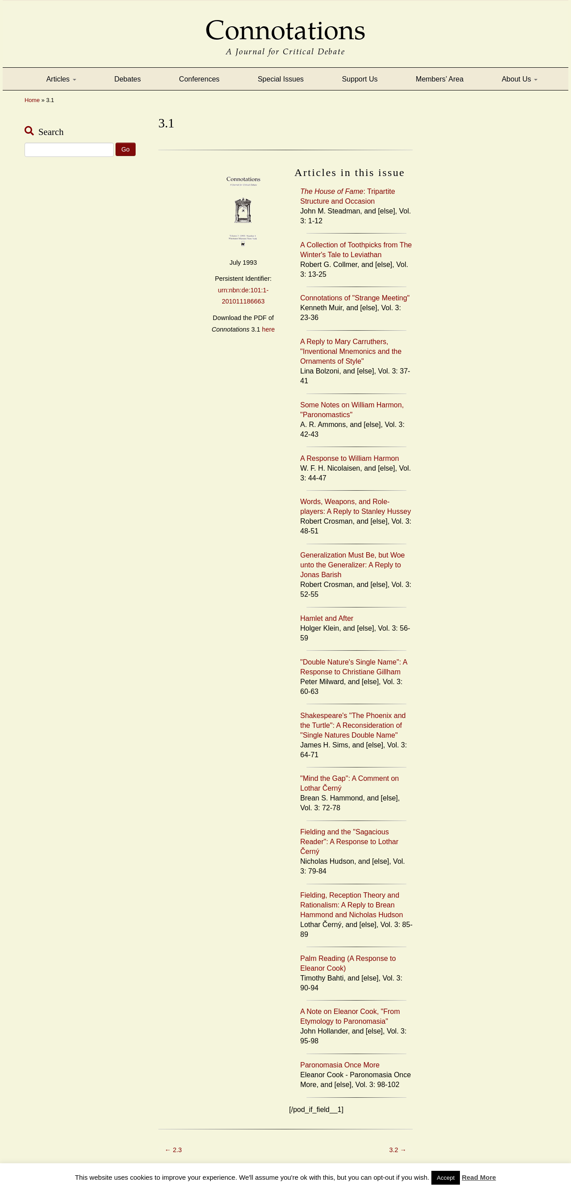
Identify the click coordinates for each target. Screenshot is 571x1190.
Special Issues (281, 79)
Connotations (285, 24)
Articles (61, 79)
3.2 (397, 1149)
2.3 (173, 1149)
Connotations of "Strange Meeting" (355, 298)
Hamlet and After (326, 618)
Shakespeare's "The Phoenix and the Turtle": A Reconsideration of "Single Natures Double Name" (352, 725)
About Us (520, 79)
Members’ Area (439, 79)
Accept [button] (446, 1177)
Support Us (359, 79)
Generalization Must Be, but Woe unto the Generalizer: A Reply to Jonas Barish (352, 565)
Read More (479, 1177)
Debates (127, 79)
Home (32, 100)
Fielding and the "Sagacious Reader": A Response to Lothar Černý (349, 841)
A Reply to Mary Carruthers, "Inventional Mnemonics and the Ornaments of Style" (350, 351)
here (268, 329)
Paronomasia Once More (340, 1065)
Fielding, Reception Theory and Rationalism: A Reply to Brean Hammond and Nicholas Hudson (351, 905)
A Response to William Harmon (349, 458)
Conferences (199, 79)
